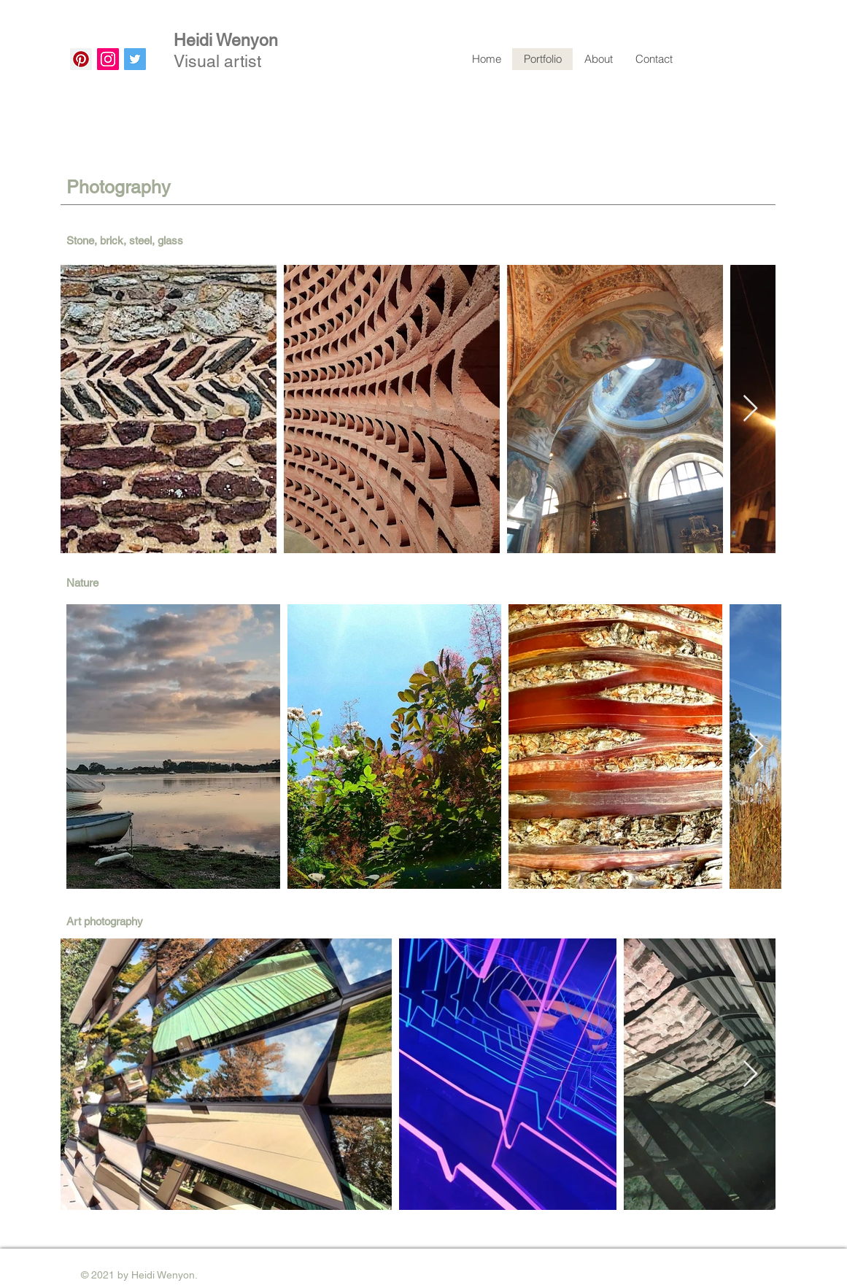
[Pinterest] (81, 59)
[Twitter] (135, 59)
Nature (82, 582)
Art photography (104, 921)
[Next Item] (750, 409)
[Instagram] (108, 59)
